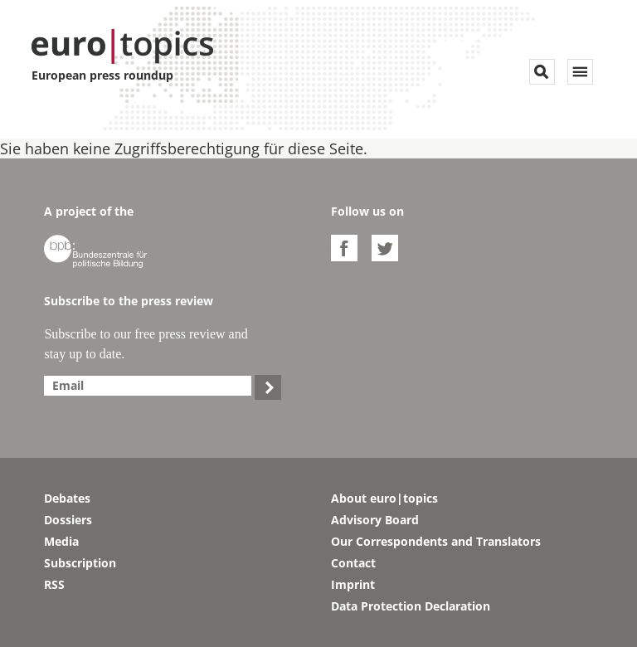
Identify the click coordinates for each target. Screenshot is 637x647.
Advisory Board (375, 520)
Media (61, 541)
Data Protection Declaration (410, 606)
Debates (67, 498)
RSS (54, 584)
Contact (353, 563)
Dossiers (68, 520)
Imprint (353, 584)
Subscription (80, 563)
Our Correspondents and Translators (436, 541)
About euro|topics (384, 498)
